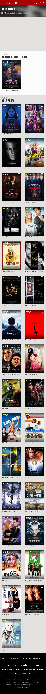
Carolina (27, 443)
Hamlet (27, 546)
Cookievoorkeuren (36, 669)
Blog (37, 665)
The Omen (28, 340)
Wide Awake (6, 614)
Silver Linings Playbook (32, 271)
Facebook (15, 674)
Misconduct (5, 202)
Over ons (18, 665)
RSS (32, 674)
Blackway (28, 202)
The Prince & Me (30, 374)
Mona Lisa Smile (30, 408)
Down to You (6, 546)
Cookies (24, 669)
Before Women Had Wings (10, 649)
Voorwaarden (14, 669)
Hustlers (27, 134)
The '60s (4, 580)
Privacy (5, 669)
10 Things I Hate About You (33, 580)
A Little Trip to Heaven (9, 374)
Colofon (26, 665)
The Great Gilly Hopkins (32, 168)
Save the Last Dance (8, 511)
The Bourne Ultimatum (9, 340)
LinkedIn (26, 674)
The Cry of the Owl (31, 305)
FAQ (32, 665)
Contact (10, 665)
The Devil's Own (30, 614)
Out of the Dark (7, 237)
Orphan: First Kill (7, 134)
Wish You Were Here (8, 90)
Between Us (6, 305)
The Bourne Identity (8, 477)
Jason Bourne (6, 168)
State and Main (29, 511)
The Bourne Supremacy (9, 408)
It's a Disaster (6, 271)
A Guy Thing (5, 443)
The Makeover (29, 237)
